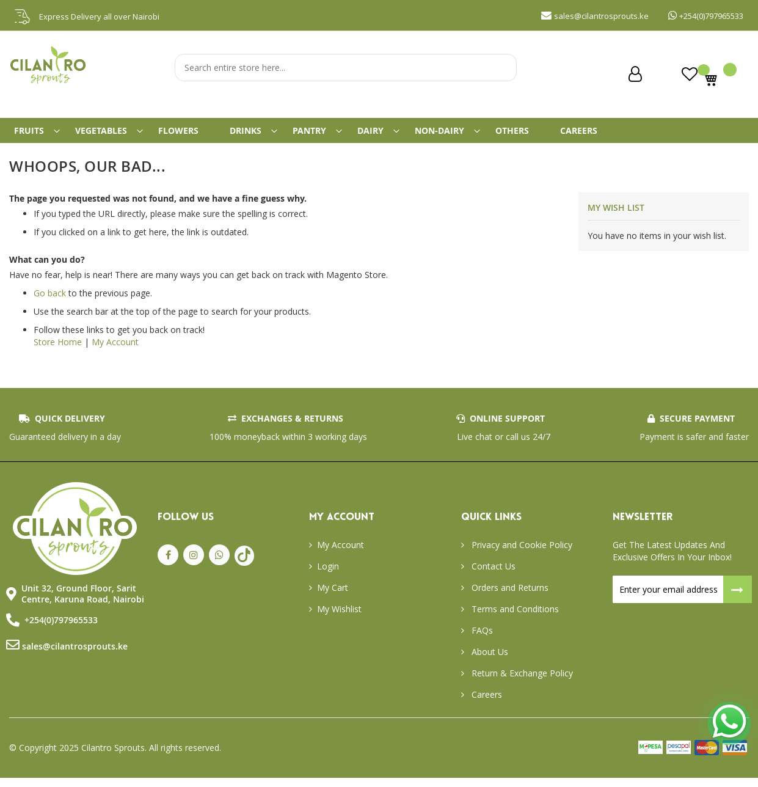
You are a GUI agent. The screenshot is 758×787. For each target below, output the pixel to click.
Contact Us (492, 575)
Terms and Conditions (514, 618)
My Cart (332, 596)
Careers (485, 703)
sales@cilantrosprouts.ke (75, 656)
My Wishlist (339, 618)
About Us (488, 661)
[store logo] (49, 83)
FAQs (481, 639)
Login (328, 575)
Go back (50, 303)
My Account (115, 351)
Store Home (58, 351)
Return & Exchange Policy (521, 682)
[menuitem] (35, 135)
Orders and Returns (508, 596)
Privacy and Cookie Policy (520, 554)
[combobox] (346, 67)
